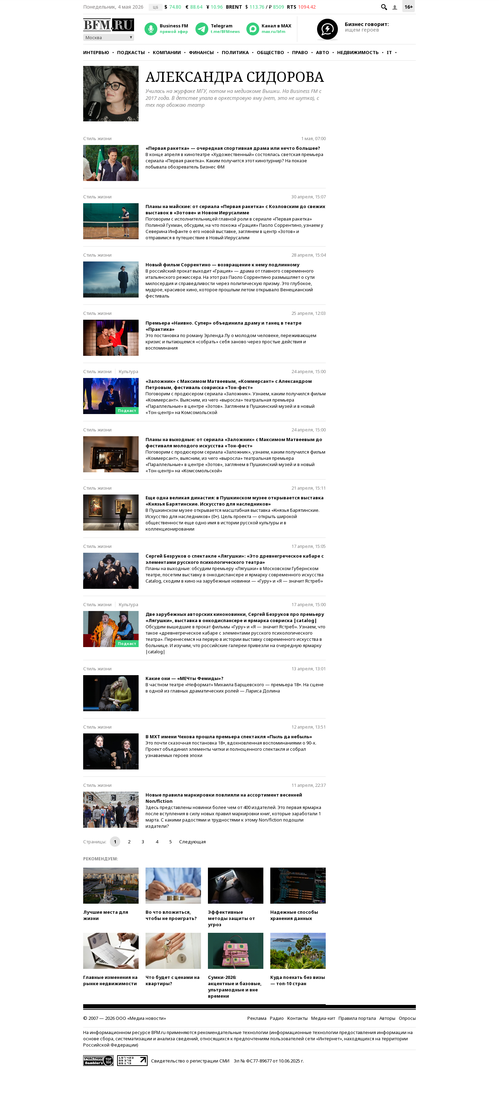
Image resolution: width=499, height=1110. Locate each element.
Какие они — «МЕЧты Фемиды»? (185, 678)
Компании (167, 52)
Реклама (256, 1018)
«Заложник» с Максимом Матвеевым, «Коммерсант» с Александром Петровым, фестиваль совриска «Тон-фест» (229, 384)
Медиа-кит (323, 1018)
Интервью (96, 52)
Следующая (192, 841)
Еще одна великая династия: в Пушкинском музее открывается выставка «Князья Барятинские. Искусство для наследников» (235, 500)
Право (300, 52)
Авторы (387, 1018)
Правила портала (357, 1018)
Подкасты (131, 52)
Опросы (407, 1018)
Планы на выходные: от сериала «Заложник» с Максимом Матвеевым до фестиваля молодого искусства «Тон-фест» (234, 442)
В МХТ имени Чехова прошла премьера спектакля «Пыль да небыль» (229, 736)
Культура (128, 371)
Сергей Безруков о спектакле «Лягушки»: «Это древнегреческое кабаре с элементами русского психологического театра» (235, 559)
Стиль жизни (97, 138)
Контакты (297, 1018)
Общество (270, 52)
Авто (322, 52)
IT (389, 52)
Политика (235, 52)
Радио (277, 1018)
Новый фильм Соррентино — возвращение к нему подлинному (222, 264)
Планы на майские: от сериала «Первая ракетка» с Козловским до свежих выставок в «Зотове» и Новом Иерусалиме (235, 209)
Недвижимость (358, 52)
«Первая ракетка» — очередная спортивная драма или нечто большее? (233, 148)
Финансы (201, 52)
